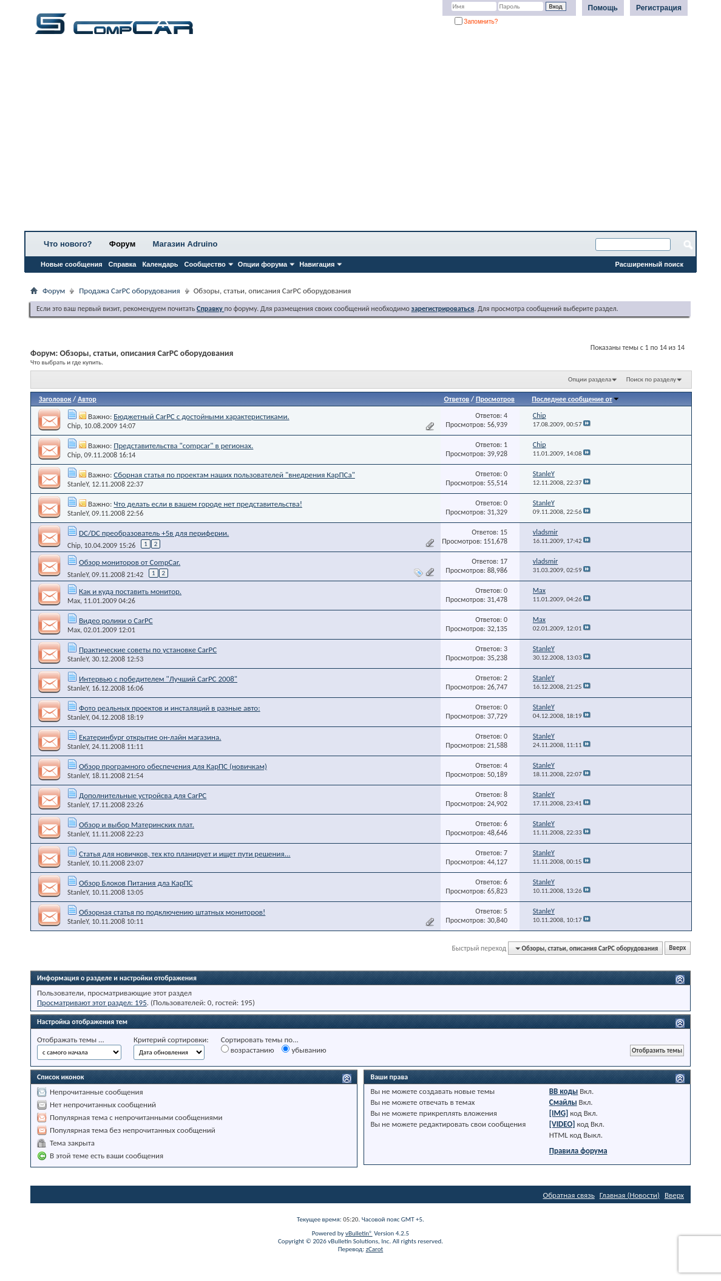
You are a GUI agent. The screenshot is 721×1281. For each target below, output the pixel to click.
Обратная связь (569, 1195)
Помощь (603, 8)
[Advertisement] (360, 137)
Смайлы (563, 1102)
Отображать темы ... (70, 1039)
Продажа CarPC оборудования (129, 290)
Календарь (160, 264)
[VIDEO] (562, 1124)
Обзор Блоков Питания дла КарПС (136, 882)
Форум (122, 243)
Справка (123, 264)
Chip (74, 426)
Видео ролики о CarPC (116, 620)
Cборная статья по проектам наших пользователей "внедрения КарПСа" (234, 474)
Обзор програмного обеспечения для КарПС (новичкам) (173, 766)
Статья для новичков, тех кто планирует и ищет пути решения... (185, 853)
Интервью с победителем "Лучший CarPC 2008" (158, 678)
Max (73, 600)
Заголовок (55, 399)
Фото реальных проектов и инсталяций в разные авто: (169, 707)
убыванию (304, 1049)
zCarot (375, 1249)
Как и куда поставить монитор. (130, 591)
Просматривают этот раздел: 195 (92, 1002)
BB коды (563, 1091)
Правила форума (578, 1150)
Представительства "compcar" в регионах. (183, 445)
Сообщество (205, 264)
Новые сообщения (72, 264)
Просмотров (495, 399)
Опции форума (262, 264)
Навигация (316, 264)
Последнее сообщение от (575, 399)
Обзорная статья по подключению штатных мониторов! (172, 912)
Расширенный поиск (649, 264)
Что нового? (68, 243)
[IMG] (559, 1113)
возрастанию (247, 1049)
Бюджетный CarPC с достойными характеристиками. (201, 416)
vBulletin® (359, 1233)
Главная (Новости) (630, 1195)
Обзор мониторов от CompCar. (129, 562)
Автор (87, 399)
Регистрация (659, 8)
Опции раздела (589, 379)
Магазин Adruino (185, 243)
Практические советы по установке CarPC (148, 649)
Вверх (677, 948)
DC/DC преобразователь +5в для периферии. (154, 533)
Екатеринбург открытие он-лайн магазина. (150, 737)
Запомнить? (476, 21)
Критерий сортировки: (171, 1039)
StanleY (78, 484)
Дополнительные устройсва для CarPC (142, 795)
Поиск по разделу (651, 379)
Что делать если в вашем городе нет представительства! (207, 503)
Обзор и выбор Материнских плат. (136, 824)
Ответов (457, 399)
